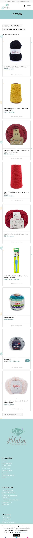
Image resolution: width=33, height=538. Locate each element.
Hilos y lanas (6, 465)
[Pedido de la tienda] (12, 414)
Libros (4, 477)
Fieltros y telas (7, 470)
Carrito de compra (25, 1)
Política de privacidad (9, 495)
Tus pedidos (6, 520)
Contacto (5, 504)
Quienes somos (7, 490)
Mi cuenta (7, 1)
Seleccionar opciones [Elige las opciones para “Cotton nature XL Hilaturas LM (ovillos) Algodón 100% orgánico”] (16, 158)
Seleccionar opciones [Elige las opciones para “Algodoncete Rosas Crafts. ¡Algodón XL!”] (16, 242)
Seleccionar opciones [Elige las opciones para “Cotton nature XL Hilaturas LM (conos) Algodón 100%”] (16, 116)
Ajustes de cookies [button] (21, 532)
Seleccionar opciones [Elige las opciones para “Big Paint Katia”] (16, 325)
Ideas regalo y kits (8, 475)
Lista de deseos (15, 1)
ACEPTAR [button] (16, 535)
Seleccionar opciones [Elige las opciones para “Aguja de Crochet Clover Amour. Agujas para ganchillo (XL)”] (16, 284)
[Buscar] (24, 6)
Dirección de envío (8, 522)
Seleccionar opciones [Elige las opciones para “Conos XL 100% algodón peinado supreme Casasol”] (16, 200)
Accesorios (6, 468)
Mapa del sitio (7, 502)
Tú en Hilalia (6, 517)
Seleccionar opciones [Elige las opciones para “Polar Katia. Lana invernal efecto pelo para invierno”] (16, 409)
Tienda (16, 14)
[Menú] (28, 6)
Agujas (4, 461)
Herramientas (7, 463)
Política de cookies (8, 493)
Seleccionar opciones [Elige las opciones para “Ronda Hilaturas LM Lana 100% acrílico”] (16, 75)
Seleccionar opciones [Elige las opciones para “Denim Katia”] (16, 367)
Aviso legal (6, 497)
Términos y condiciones (10, 500)
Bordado (5, 473)
